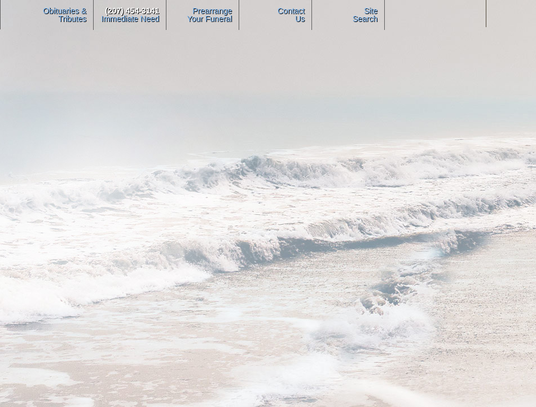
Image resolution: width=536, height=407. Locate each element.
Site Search (365, 14)
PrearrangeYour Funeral (209, 14)
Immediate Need (130, 14)
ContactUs (291, 14)
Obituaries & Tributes (64, 14)
